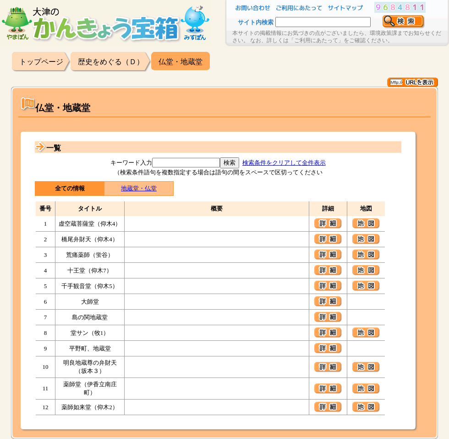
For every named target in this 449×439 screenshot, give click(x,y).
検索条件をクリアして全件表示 (284, 162)
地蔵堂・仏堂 (139, 188)
